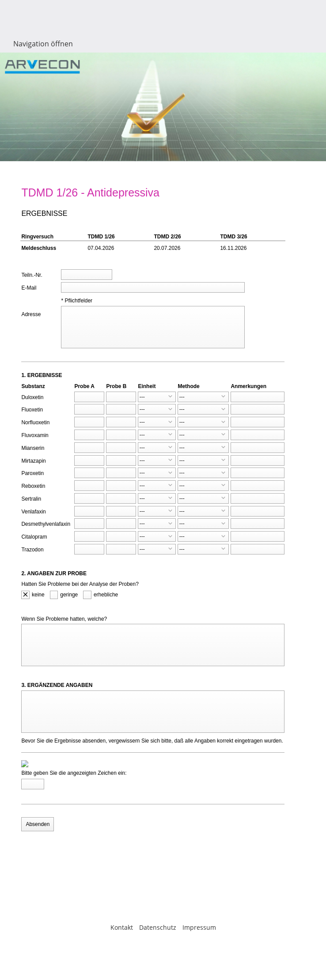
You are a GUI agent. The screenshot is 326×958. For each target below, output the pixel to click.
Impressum (199, 927)
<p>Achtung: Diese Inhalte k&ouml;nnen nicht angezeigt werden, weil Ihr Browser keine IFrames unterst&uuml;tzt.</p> (163, 526)
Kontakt (121, 927)
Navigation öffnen (43, 44)
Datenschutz (157, 927)
